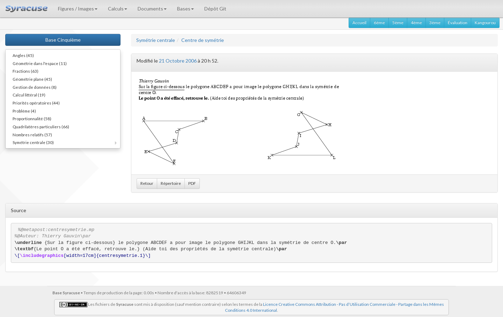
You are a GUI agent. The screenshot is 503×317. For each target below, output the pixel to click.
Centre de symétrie (202, 40)
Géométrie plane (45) (32, 79)
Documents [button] (152, 9)
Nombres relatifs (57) (32, 134)
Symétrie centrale (155, 40)
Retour (146, 183)
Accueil (359, 22)
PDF (192, 183)
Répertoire (171, 183)
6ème (379, 22)
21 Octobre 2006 (178, 61)
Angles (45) (23, 55)
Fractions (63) (25, 71)
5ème (397, 22)
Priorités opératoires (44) (36, 102)
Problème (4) (24, 110)
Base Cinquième (63, 40)
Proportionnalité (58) (32, 118)
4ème (416, 22)
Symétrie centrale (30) (33, 142)
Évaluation (457, 22)
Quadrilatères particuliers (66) (41, 126)
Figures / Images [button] (77, 9)
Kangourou (485, 22)
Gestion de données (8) (35, 87)
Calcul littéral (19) (29, 94)
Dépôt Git (215, 9)
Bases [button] (185, 9)
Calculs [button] (117, 9)
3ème (434, 22)
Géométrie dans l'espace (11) (40, 63)
